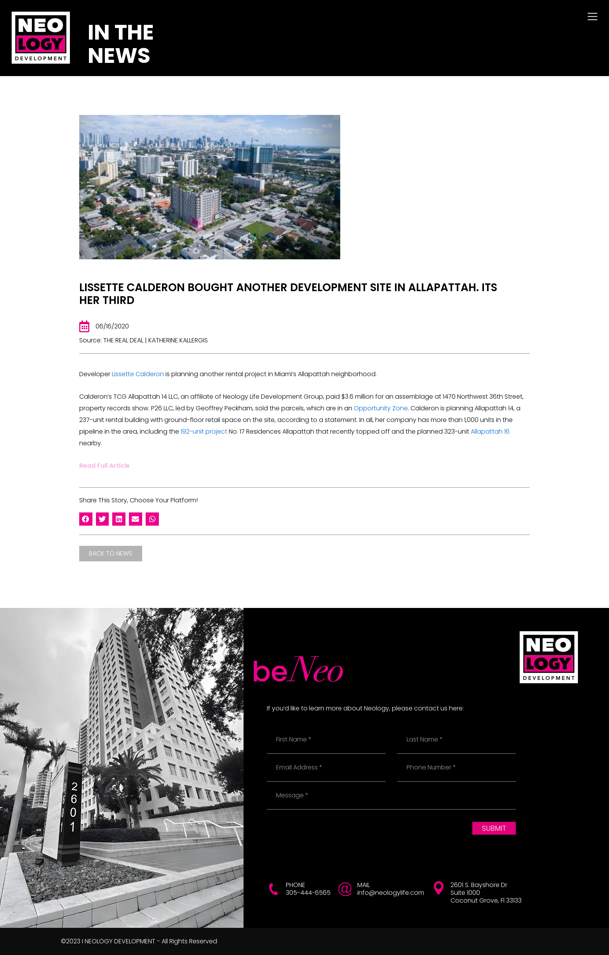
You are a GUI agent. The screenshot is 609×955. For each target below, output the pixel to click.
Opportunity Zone (381, 408)
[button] (85, 519)
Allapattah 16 (490, 431)
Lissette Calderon (138, 374)
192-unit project (204, 431)
